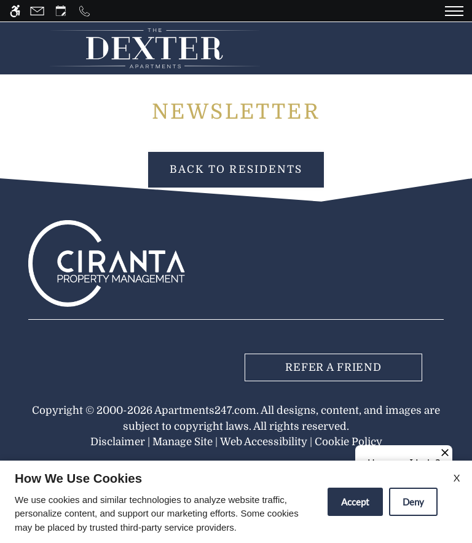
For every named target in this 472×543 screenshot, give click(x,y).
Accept (355, 501)
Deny (413, 501)
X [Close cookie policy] (457, 477)
